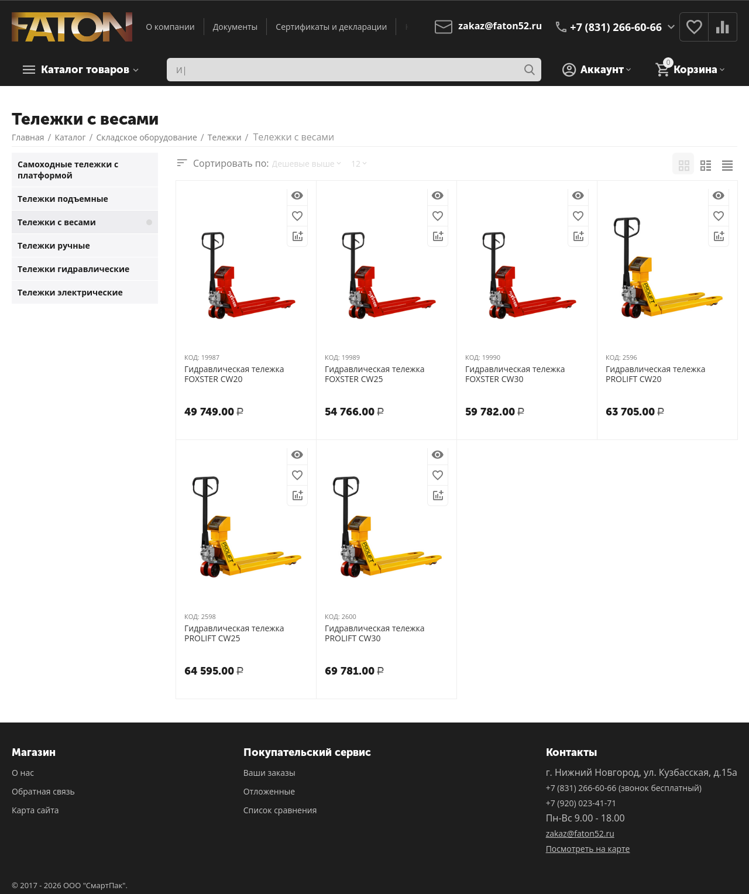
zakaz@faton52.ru (580, 833)
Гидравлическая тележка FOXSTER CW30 (515, 374)
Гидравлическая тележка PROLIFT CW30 (375, 634)
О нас (23, 772)
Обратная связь (43, 791)
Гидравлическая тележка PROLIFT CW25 (234, 634)
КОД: (192, 357)
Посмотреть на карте (588, 848)
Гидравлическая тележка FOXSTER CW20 (234, 374)
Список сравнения (280, 810)
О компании (170, 26)
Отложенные (269, 791)
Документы (235, 26)
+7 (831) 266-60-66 (616, 27)
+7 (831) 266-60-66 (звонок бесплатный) (624, 787)
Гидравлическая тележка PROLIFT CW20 (656, 374)
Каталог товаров (85, 69)
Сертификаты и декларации (331, 26)
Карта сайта (35, 810)
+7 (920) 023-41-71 (581, 803)
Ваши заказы (269, 772)
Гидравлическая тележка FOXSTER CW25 (375, 374)
